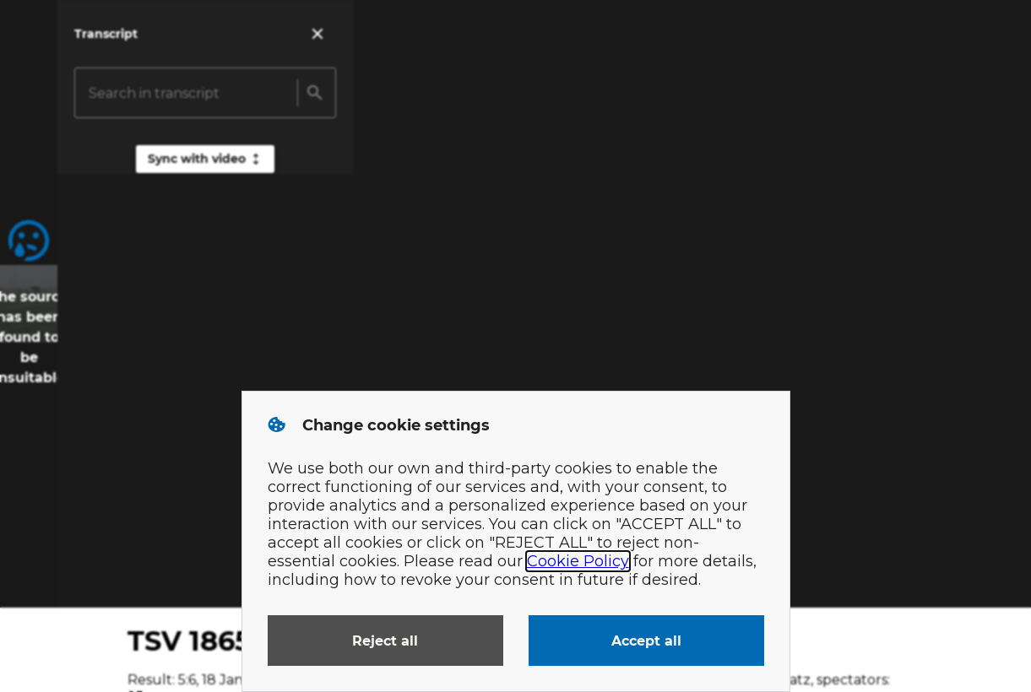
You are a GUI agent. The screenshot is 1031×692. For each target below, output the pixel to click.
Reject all (385, 641)
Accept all (646, 641)
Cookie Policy (578, 561)
